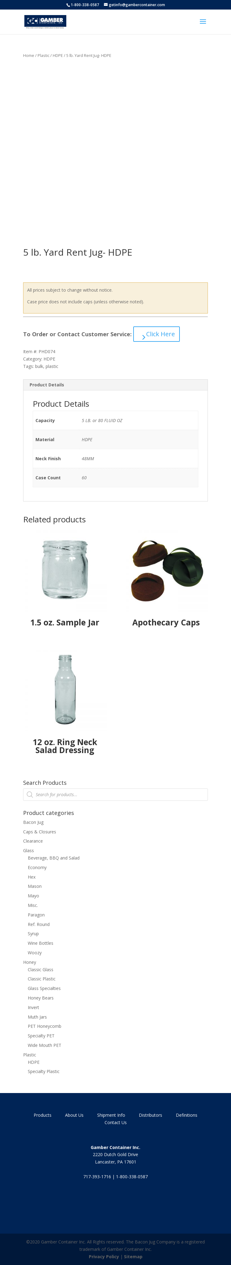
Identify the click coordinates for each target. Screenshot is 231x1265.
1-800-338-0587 (85, 4)
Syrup (33, 933)
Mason (35, 886)
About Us (74, 1115)
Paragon (36, 915)
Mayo (33, 896)
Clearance (33, 841)
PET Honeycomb (44, 1026)
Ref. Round (39, 924)
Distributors (150, 1115)
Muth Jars (37, 1017)
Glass (28, 850)
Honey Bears (41, 998)
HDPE (58, 55)
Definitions (186, 1115)
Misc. (33, 905)
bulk (39, 366)
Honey (29, 962)
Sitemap (133, 1256)
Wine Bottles (40, 943)
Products (43, 1115)
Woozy (35, 953)
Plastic (43, 55)
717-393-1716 (97, 1176)
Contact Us (116, 1122)
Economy (37, 867)
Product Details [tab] (47, 385)
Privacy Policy (104, 1256)
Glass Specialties (44, 988)
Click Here (160, 334)
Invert (33, 1007)
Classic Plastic (42, 979)
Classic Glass (40, 969)
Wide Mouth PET (44, 1045)
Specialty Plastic (44, 1071)
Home (28, 55)
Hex (31, 877)
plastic (52, 366)
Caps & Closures (39, 832)
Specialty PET (41, 1036)
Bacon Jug (33, 822)
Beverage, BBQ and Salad (54, 858)
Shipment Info (111, 1115)
